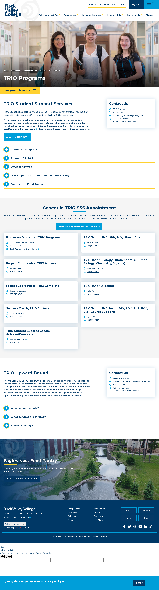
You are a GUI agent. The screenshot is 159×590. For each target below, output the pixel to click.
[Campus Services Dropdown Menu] (103, 15)
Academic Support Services (34, 71)
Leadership (73, 512)
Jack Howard (92, 243)
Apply (92, 4)
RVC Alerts (98, 520)
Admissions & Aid (48, 15)
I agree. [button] (139, 582)
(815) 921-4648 (15, 272)
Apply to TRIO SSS (16, 137)
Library (97, 512)
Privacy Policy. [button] (53, 581)
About (149, 15)
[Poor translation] (8, 556)
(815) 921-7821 (10, 517)
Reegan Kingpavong (96, 268)
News (70, 520)
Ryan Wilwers (93, 317)
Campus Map (74, 509)
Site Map (104, 536)
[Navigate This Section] (20, 90)
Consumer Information (88, 536)
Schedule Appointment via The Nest (78, 226)
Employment (100, 509)
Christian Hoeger (17, 313)
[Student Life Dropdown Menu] (123, 15)
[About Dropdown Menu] (154, 15)
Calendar (72, 516)
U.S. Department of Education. (19, 129)
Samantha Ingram (17, 339)
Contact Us (24, 517)
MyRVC (136, 4)
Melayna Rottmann (121, 378)
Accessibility (70, 536)
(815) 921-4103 (15, 246)
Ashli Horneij (15, 268)
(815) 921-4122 (15, 342)
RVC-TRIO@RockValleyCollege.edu (128, 116)
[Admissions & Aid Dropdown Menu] (60, 15)
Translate (22, 528)
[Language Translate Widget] (15, 524)
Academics (70, 15)
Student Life (114, 15)
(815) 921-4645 (15, 317)
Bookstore (98, 516)
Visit (114, 4)
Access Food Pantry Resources (22, 478)
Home (6, 71)
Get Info (104, 4)
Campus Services (92, 15)
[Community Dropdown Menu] (142, 15)
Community (133, 15)
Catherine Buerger (17, 291)
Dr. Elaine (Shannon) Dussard (22, 243)
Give (122, 4)
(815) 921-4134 (93, 246)
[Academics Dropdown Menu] (78, 15)
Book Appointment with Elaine (23, 249)
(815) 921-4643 (15, 294)
